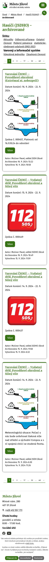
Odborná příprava (24, 39)
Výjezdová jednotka (14, 54)
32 (32, 61)
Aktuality (8, 39)
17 (24, 61)
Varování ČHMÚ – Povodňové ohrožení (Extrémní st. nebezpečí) (22, 77)
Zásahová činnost (35, 54)
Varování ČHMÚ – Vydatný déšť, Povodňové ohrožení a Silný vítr (23, 183)
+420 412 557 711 (13, 510)
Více (10, 150)
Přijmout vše (12, 558)
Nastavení (38, 558)
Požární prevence (22, 43)
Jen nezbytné (25, 558)
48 (40, 61)
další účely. (30, 543)
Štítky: (5, 36)
